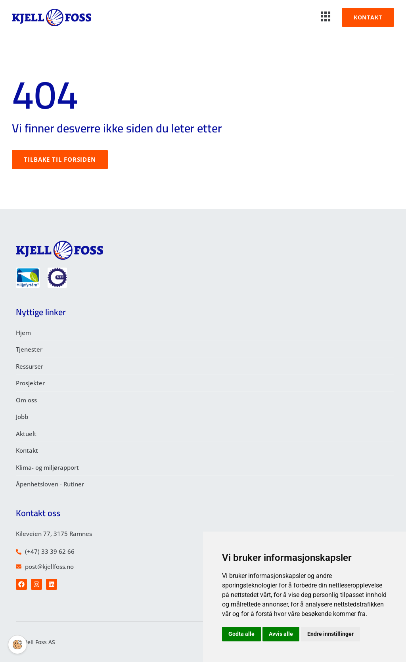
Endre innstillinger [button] (330, 634)
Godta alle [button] (241, 634)
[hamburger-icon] (326, 17)
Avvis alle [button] (281, 634)
